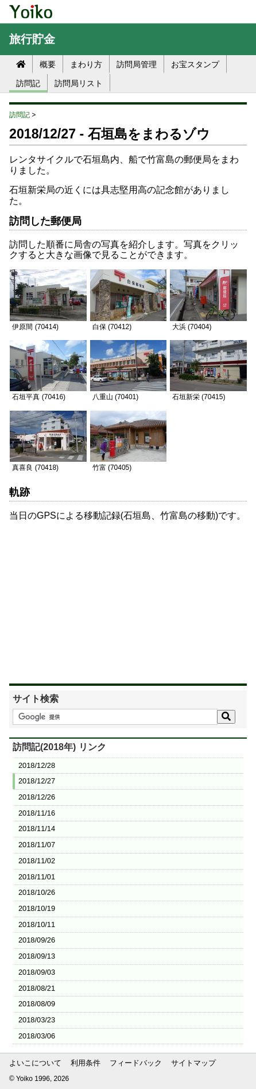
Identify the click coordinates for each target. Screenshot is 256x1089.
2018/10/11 (36, 924)
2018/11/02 (36, 860)
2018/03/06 (36, 1036)
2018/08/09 (36, 1003)
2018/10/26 (36, 892)
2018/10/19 (36, 908)
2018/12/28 (36, 765)
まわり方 (86, 64)
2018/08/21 (36, 988)
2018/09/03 (36, 972)
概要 (48, 64)
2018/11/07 (36, 844)
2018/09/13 (36, 956)
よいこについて (35, 1063)
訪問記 (28, 83)
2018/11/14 (36, 828)
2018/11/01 (36, 876)
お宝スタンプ (195, 64)
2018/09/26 (36, 940)
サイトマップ (193, 1063)
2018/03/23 (36, 1019)
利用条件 (85, 1063)
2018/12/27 (36, 781)
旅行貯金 (32, 39)
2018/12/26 (36, 797)
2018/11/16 (36, 813)
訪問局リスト (79, 83)
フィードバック (136, 1063)
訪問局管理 (137, 64)
